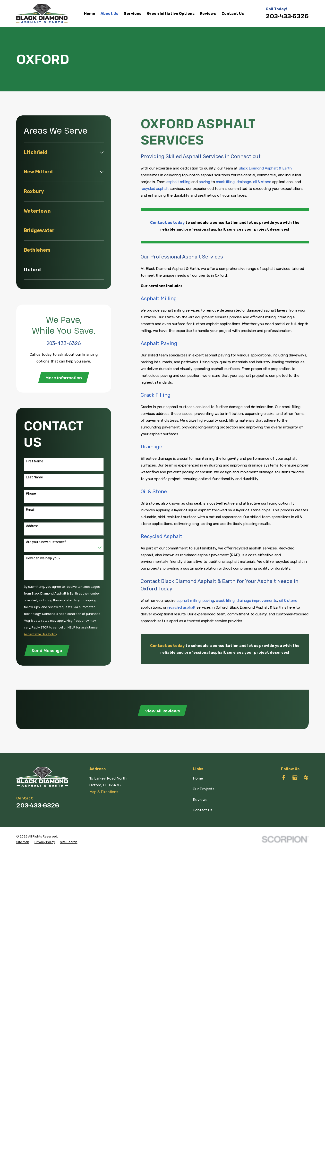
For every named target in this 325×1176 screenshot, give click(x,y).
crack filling (225, 181)
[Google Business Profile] (295, 777)
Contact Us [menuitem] (233, 13)
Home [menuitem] (89, 13)
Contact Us (203, 810)
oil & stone (262, 181)
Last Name (34, 477)
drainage (244, 181)
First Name (34, 461)
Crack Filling (156, 395)
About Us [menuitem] (109, 13)
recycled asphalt (155, 188)
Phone (31, 494)
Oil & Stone (154, 491)
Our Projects (203, 789)
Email (30, 510)
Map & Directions (103, 791)
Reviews (200, 799)
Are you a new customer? (46, 542)
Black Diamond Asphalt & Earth (265, 168)
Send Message (47, 650)
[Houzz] (306, 777)
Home (198, 778)
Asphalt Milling (159, 298)
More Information (63, 377)
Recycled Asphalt (161, 536)
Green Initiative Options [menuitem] (171, 13)
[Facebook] (283, 777)
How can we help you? (43, 558)
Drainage (151, 447)
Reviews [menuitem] (208, 13)
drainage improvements (257, 600)
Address (32, 526)
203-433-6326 (287, 16)
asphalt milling (178, 181)
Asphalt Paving (159, 343)
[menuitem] (61, 152)
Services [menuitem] (132, 13)
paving (204, 181)
